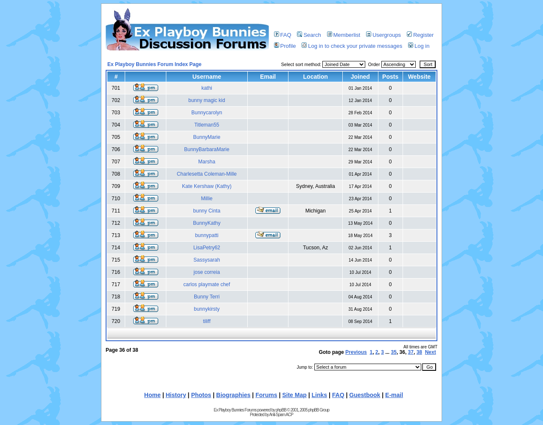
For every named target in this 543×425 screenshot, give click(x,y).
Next (430, 352)
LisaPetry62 (206, 248)
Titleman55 (206, 125)
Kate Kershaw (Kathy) (207, 186)
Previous (356, 352)
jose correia (206, 272)
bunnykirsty (207, 309)
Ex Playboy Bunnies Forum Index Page (154, 64)
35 (394, 352)
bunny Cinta (206, 211)
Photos (201, 395)
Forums (266, 395)
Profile (285, 46)
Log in (418, 46)
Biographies (233, 395)
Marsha (206, 162)
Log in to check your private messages (352, 46)
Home (152, 395)
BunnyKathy (207, 223)
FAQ (282, 35)
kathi (207, 88)
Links (319, 395)
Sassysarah (206, 260)
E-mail (394, 395)
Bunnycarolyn (206, 113)
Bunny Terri (206, 297)
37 (411, 352)
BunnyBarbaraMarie (207, 149)
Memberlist (344, 35)
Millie (207, 198)
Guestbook (364, 395)
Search (309, 35)
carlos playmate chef (206, 284)
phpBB (281, 410)
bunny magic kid (206, 100)
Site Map (294, 395)
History (175, 395)
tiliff (206, 321)
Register (420, 35)
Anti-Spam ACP (281, 414)
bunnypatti (206, 235)
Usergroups (383, 35)
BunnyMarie (206, 137)
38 (419, 352)
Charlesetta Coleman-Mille (207, 174)
